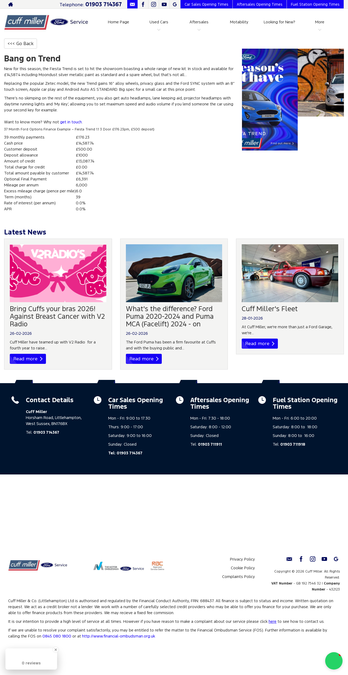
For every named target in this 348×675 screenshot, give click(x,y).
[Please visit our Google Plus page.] (174, 4)
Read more (27, 359)
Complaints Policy (238, 576)
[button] (334, 661)
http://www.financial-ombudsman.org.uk (118, 636)
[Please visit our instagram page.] (153, 4)
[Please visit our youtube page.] (164, 4)
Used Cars (159, 21)
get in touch (71, 121)
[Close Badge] (55, 649)
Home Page (118, 21)
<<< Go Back (20, 43)
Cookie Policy (243, 567)
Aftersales (199, 21)
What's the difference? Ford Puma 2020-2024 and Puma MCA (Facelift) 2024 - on (170, 316)
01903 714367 (103, 4)
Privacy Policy (242, 559)
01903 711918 (292, 444)
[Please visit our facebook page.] (143, 4)
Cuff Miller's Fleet (270, 308)
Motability (239, 21)
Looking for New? (279, 21)
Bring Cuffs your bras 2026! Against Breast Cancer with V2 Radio (57, 316)
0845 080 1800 (56, 636)
